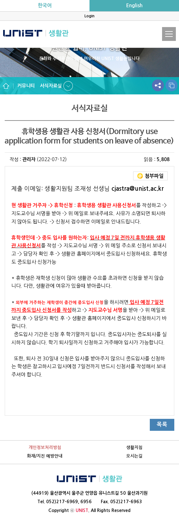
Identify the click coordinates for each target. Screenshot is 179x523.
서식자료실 (51, 85)
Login (89, 16)
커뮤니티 (26, 85)
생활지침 (134, 448)
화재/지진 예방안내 (44, 456)
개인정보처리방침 (45, 448)
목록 (162, 424)
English (134, 5)
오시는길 (134, 456)
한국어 (45, 5)
